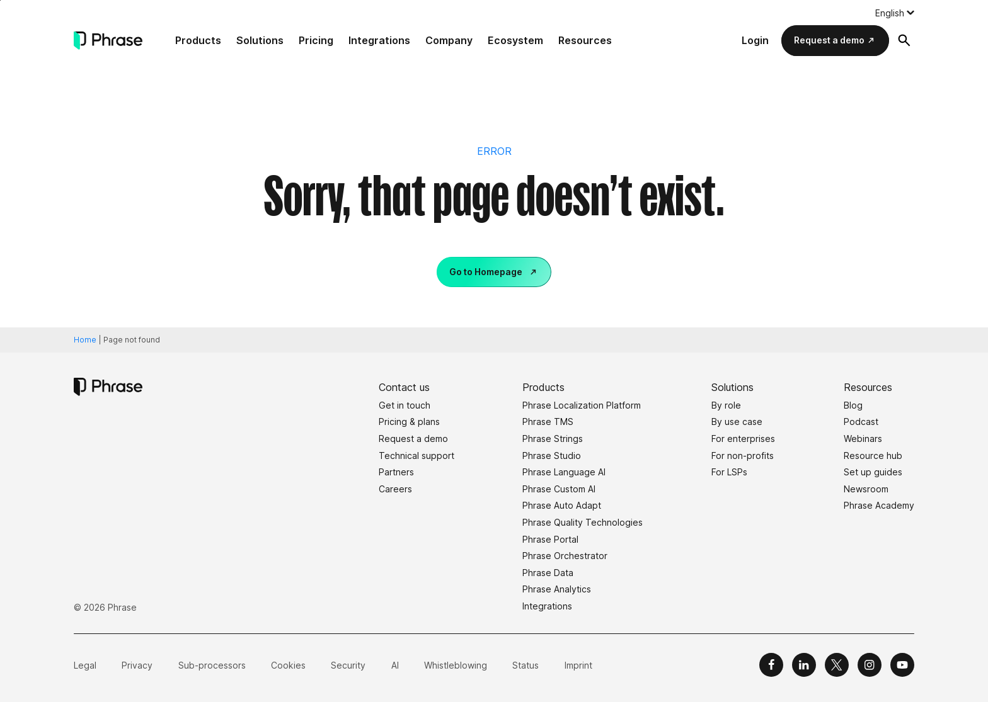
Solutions (260, 40)
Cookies (288, 665)
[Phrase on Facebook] (771, 665)
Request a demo (829, 40)
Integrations (379, 40)
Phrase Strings (552, 438)
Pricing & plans (409, 421)
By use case (736, 421)
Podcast (861, 421)
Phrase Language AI (564, 472)
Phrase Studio (551, 455)
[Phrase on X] (837, 665)
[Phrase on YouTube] (902, 665)
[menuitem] (894, 12)
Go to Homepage (485, 271)
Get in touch (404, 405)
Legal (85, 665)
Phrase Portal (550, 539)
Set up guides (873, 472)
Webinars (863, 438)
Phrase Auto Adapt (561, 505)
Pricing (316, 40)
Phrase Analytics (556, 589)
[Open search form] (904, 40)
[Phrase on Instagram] (870, 665)
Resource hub (873, 455)
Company (449, 40)
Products (198, 40)
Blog (853, 405)
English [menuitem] (889, 13)
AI (395, 665)
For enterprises (743, 438)
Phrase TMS (547, 421)
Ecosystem (515, 40)
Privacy (137, 665)
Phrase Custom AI (558, 489)
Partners (396, 472)
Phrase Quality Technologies (582, 522)
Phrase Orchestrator (564, 555)
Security (348, 665)
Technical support (416, 455)
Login (755, 40)
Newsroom (866, 489)
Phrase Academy (879, 505)
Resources (585, 40)
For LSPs (729, 472)
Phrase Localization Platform (581, 405)
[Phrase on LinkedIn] (804, 665)
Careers (395, 489)
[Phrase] (108, 40)
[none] (894, 12)
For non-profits (742, 455)
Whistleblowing (455, 665)
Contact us (404, 387)
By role (726, 405)
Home (85, 339)
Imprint (578, 665)
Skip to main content (0, 0)
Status (525, 665)
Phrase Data (547, 572)
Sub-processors (212, 665)
